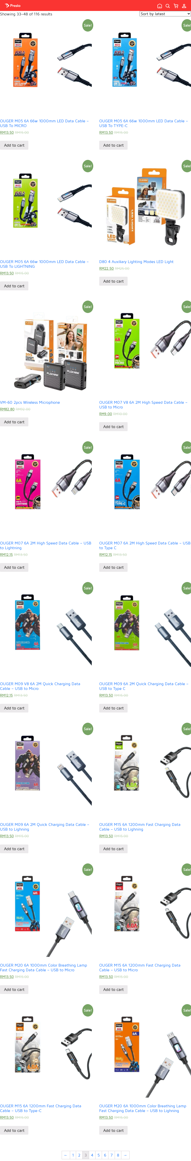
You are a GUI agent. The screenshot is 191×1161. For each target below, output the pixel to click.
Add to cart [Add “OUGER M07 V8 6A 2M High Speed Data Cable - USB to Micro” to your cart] (113, 426)
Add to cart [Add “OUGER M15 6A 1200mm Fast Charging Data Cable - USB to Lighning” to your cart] (113, 849)
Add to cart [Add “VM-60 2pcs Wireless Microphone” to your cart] (14, 422)
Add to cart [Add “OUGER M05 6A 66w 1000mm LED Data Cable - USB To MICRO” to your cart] (14, 145)
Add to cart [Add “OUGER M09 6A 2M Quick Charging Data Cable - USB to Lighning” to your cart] (14, 849)
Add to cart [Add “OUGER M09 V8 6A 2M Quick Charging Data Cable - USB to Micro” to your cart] (14, 708)
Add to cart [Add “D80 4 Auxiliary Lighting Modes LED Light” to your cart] (113, 281)
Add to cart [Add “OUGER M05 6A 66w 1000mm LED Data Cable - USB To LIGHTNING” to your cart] (14, 286)
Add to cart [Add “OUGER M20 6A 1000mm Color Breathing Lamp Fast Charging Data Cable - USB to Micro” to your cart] (14, 989)
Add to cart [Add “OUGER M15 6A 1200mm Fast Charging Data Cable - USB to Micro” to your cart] (113, 989)
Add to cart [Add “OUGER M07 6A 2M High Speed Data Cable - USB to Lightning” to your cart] (14, 567)
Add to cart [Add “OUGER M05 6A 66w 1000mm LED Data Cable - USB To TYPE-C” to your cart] (113, 145)
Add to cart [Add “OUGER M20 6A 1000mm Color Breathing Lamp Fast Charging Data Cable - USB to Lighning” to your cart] (113, 1130)
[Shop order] (165, 13)
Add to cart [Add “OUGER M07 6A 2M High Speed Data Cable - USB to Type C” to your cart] (113, 567)
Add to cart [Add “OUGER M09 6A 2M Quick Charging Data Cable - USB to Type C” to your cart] (113, 708)
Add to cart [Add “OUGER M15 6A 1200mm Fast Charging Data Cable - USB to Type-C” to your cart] (14, 1130)
